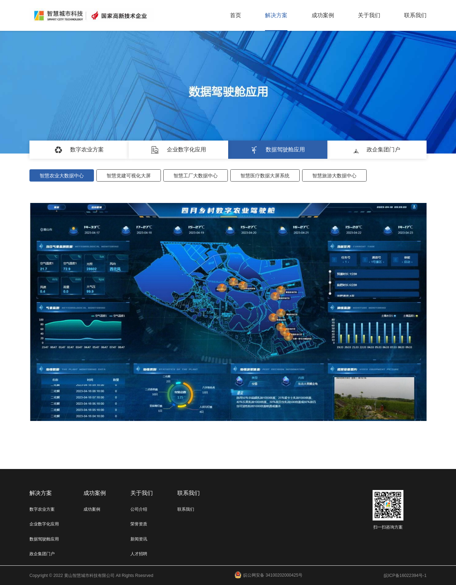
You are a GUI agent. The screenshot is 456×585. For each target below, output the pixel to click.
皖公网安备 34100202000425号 (268, 575)
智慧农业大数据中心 (62, 175)
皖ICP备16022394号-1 (405, 575)
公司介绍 (138, 509)
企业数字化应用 (44, 524)
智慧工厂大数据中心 (195, 175)
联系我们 (415, 15)
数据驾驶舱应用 (44, 539)
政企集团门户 (42, 553)
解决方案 (276, 15)
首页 (235, 15)
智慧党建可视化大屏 (129, 175)
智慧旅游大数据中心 (334, 175)
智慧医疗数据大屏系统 (265, 175)
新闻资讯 (138, 539)
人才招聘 (138, 553)
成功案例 (323, 15)
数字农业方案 (42, 509)
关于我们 (369, 15)
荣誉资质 (138, 524)
